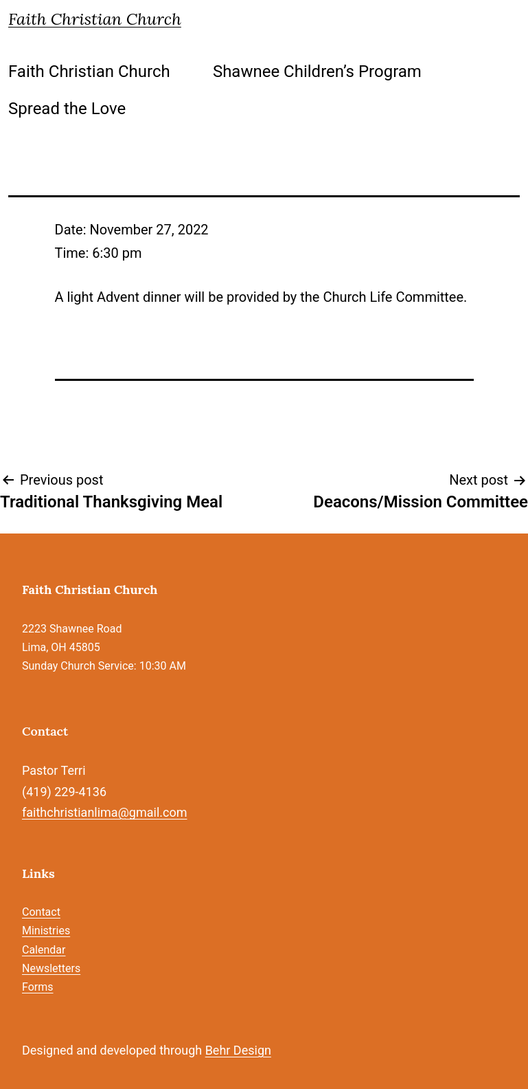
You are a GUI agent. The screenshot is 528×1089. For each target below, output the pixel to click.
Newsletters (51, 968)
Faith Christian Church (94, 19)
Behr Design (238, 1050)
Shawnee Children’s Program (317, 71)
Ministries (46, 930)
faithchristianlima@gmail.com (104, 812)
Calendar (43, 949)
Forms (38, 986)
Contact (41, 911)
